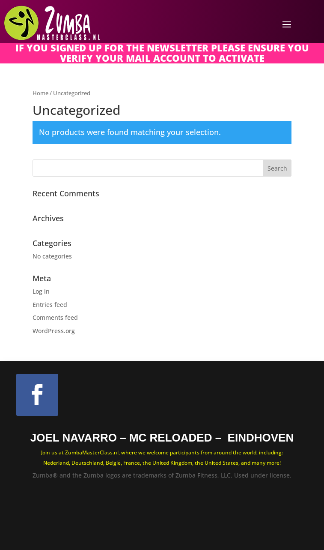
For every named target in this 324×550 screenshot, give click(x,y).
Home (40, 93)
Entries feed (50, 305)
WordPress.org (54, 331)
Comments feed (55, 317)
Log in (41, 291)
